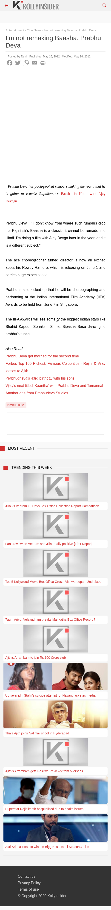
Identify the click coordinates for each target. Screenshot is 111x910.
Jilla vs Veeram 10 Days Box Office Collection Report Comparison (52, 506)
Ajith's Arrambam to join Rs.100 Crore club (35, 657)
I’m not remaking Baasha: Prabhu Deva (70, 30)
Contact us (26, 876)
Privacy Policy (29, 883)
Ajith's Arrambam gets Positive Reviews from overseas (44, 771)
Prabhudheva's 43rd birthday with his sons (40, 378)
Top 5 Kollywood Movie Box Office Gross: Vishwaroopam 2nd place (53, 582)
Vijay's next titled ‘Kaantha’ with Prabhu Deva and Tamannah (55, 386)
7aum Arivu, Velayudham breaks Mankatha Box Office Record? (50, 619)
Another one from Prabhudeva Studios (37, 393)
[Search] (104, 5)
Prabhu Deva (16, 405)
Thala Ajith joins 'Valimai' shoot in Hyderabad (37, 733)
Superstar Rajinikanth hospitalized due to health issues (44, 809)
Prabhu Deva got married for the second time (42, 356)
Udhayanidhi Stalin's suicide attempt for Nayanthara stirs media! (50, 695)
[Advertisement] (55, 127)
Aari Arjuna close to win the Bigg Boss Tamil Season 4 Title (47, 847)
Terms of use (28, 889)
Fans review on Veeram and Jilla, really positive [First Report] (49, 544)
